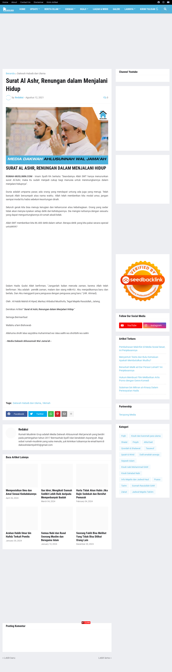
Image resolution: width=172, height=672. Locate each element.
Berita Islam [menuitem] (51, 9)
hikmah (46, 403)
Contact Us (25, 2)
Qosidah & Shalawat (130, 448)
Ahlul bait (148, 442)
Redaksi (23, 429)
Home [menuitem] (22, 9)
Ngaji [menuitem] (83, 9)
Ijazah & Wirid (127, 454)
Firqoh (136, 442)
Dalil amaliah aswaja (149, 454)
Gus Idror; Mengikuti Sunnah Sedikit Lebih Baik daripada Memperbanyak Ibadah (56, 494)
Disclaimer (38, 2)
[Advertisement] (86, 41)
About (14, 2)
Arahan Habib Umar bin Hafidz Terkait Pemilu (18, 534)
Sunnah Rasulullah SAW (143, 485)
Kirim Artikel (52, 2)
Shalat (124, 442)
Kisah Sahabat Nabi (130, 473)
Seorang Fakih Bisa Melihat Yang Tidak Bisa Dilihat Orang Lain (91, 536)
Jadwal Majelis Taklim (142, 492)
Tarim (124, 485)
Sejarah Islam (127, 461)
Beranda (10, 73)
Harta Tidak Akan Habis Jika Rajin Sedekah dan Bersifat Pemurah (92, 494)
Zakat (124, 492)
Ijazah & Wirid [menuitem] (100, 9)
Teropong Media (127, 414)
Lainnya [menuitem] (129, 9)
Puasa (157, 479)
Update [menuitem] (34, 9)
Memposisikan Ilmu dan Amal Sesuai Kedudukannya (21, 492)
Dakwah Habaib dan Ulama (31, 73)
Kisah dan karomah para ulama (146, 436)
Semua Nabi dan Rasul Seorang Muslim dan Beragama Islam (53, 536)
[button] (157, 9)
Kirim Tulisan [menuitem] (147, 9)
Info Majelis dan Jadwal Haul (135, 479)
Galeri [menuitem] (116, 9)
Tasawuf (150, 448)
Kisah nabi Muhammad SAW (134, 467)
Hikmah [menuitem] (69, 9)
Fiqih (123, 436)
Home (5, 2)
